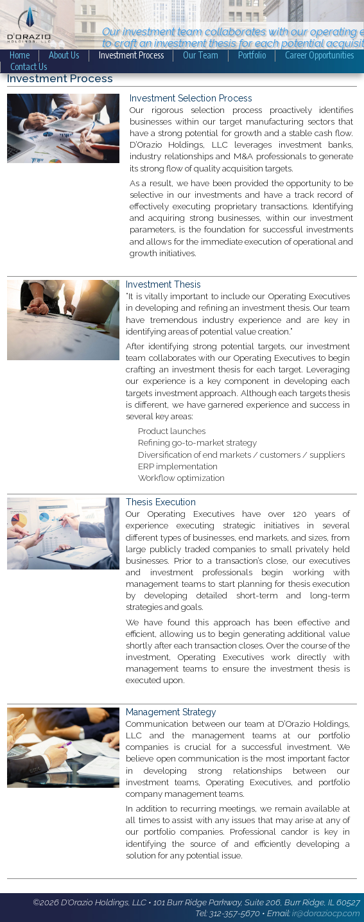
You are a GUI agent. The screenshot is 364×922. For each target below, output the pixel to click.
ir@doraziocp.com (326, 913)
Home (20, 55)
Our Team (200, 55)
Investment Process (131, 55)
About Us (64, 55)
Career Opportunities (319, 55)
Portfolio (252, 55)
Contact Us (28, 67)
